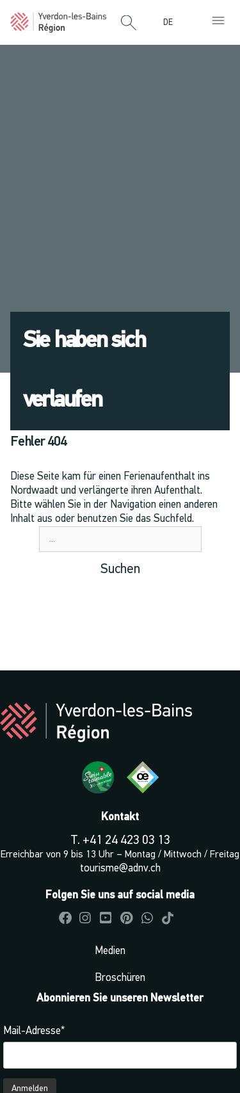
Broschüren (120, 978)
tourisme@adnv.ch (120, 868)
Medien (110, 951)
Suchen (120, 569)
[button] (128, 23)
